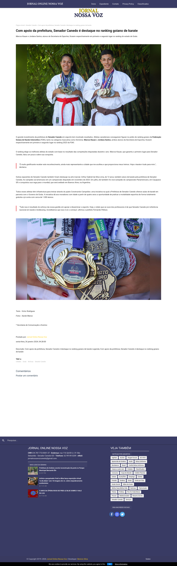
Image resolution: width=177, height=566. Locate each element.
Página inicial (20, 25)
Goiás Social (116, 484)
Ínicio (93, 4)
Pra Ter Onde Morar (133, 492)
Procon (114, 496)
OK (110, 564)
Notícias (30, 362)
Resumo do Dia (138, 496)
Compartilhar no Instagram (117, 514)
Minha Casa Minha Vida (119, 488)
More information (121, 564)
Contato (115, 4)
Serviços (128, 499)
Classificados (143, 4)
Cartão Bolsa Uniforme (136, 465)
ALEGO (122, 458)
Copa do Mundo (126, 473)
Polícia (114, 492)
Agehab (114, 458)
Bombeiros (115, 465)
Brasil (124, 465)
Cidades (18, 362)
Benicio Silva (82, 559)
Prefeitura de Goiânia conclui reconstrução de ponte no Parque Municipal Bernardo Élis (61, 469)
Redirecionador (124, 496)
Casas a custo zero (118, 469)
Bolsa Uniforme (141, 461)
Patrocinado (143, 488)
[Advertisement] (88, 539)
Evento (140, 477)
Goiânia (122, 480)
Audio (131, 461)
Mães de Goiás (128, 484)
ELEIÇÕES (122, 477)
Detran (114, 477)
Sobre (148, 559)
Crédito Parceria (140, 473)
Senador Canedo (31, 25)
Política (121, 492)
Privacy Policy (128, 4)
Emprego (132, 477)
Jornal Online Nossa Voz (37, 337)
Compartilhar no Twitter (122, 514)
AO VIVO (143, 458)
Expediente (104, 4)
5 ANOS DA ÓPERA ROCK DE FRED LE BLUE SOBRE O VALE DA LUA (60, 492)
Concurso (115, 473)
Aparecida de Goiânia (119, 461)
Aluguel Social (132, 458)
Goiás (24, 362)
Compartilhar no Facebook (111, 514)
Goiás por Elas (139, 480)
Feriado (114, 480)
